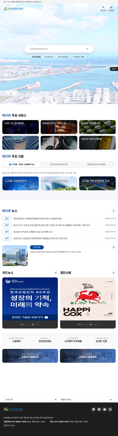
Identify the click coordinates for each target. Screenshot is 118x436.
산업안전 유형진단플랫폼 (91, 139)
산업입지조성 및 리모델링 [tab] (96, 164)
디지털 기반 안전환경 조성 (95, 181)
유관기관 (9, 399)
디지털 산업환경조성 (16, 181)
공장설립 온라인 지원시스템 (54, 123)
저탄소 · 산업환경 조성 (55, 181)
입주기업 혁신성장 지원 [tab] (59, 164)
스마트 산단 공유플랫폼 (14, 123)
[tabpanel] (59, 181)
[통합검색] (56, 48)
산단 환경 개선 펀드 (51, 139)
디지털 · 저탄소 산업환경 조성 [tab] (23, 164)
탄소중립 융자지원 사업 (91, 123)
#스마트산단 (48, 57)
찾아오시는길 (9, 425)
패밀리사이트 (66, 399)
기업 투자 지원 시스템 (13, 139)
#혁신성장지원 (63, 57)
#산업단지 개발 (78, 57)
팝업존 (114, 69)
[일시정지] (33, 324)
